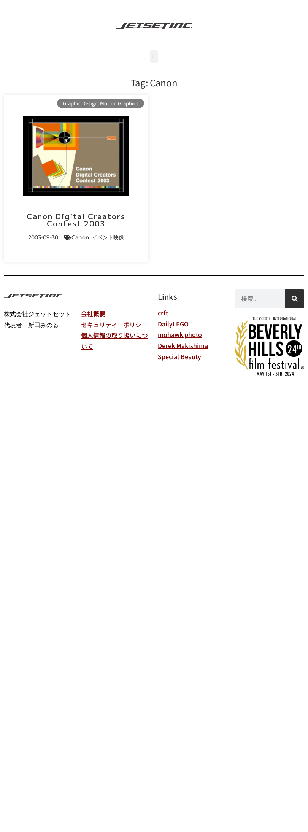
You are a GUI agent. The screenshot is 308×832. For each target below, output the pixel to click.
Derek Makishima (183, 345)
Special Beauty (179, 356)
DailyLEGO (173, 323)
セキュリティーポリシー (114, 324)
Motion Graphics (119, 103)
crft (163, 312)
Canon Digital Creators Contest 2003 (76, 220)
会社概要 (93, 313)
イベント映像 (108, 237)
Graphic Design (80, 103)
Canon (80, 237)
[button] (153, 56)
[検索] (294, 298)
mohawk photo (180, 334)
